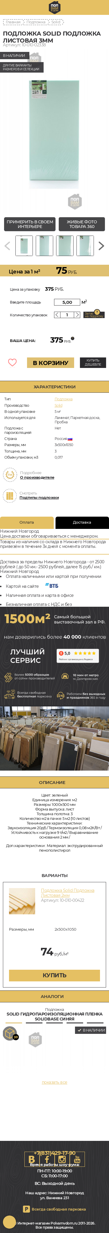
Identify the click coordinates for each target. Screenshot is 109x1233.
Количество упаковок (28, 315)
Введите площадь (25, 302)
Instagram (62, 1159)
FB (47, 1159)
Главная (13, 22)
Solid (55, 22)
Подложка (36, 22)
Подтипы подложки (39, 497)
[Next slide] (101, 246)
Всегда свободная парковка (59, 1209)
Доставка (82, 522)
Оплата (26, 522)
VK (32, 1159)
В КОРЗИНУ (50, 362)
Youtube (77, 1159)
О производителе (37, 477)
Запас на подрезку (94, 315)
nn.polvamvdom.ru (54, 7)
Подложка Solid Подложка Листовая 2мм (67, 893)
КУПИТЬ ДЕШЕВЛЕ (93, 362)
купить (55, 975)
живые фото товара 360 (82, 224)
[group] (54, 131)
